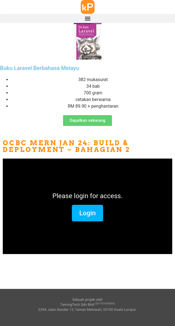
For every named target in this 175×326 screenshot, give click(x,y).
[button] (87, 18)
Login (87, 213)
